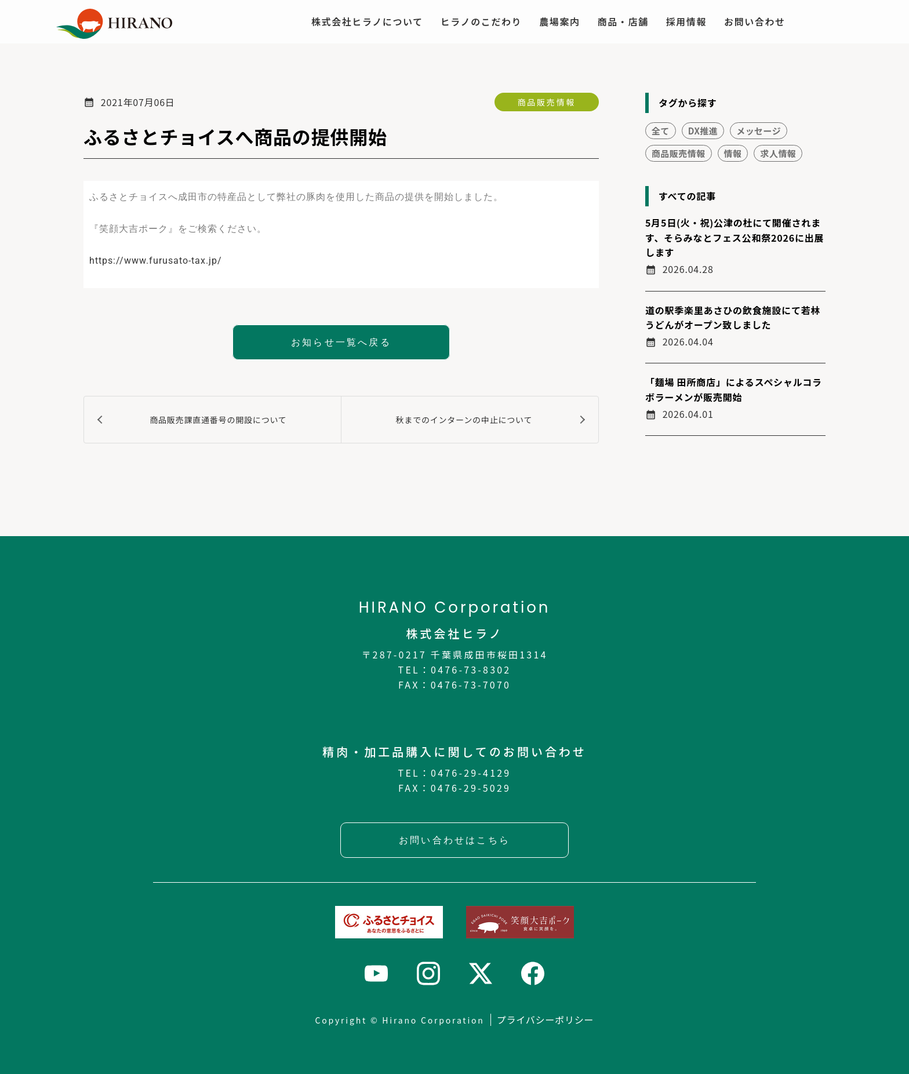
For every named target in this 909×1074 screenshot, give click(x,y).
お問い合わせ (755, 21)
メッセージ (758, 131)
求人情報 (778, 153)
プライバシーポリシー (545, 1019)
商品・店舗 (623, 21)
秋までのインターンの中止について (464, 419)
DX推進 (703, 131)
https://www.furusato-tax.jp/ (155, 260)
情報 (733, 153)
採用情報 (686, 21)
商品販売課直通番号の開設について (218, 419)
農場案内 (559, 21)
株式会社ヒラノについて (367, 21)
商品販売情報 (546, 102)
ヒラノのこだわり (481, 21)
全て (661, 131)
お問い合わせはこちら (454, 840)
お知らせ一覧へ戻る (341, 342)
